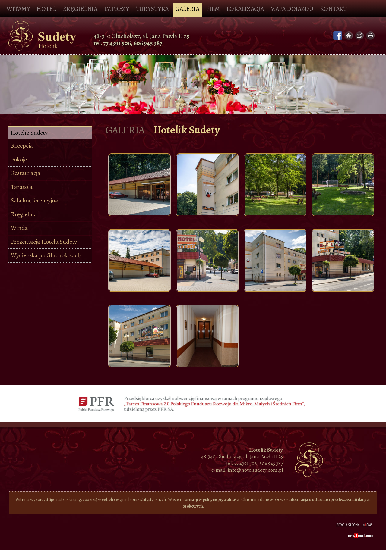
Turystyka (152, 9)
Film (213, 9)
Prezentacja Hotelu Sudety (44, 242)
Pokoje (19, 159)
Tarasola (22, 187)
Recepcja (22, 146)
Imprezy (116, 9)
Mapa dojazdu (291, 9)
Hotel (46, 9)
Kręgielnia (80, 9)
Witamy (18, 9)
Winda (19, 228)
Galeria (187, 9)
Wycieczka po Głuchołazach (46, 255)
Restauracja (25, 173)
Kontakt (333, 9)
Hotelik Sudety (29, 133)
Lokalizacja (245, 9)
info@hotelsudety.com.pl (255, 470)
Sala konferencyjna (34, 200)
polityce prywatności (221, 499)
